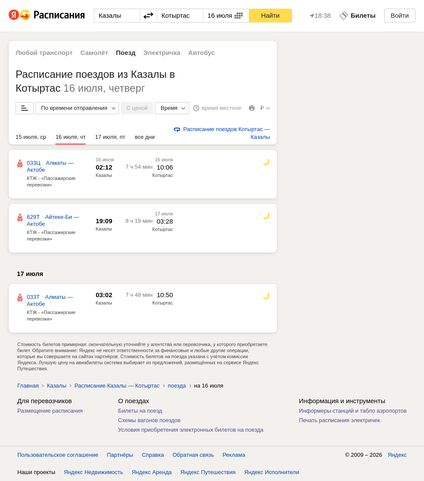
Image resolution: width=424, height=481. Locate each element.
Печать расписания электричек (339, 420)
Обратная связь (193, 455)
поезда (177, 385)
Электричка (161, 52)
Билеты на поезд (140, 410)
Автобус (201, 52)
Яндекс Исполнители (271, 472)
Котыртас (162, 175)
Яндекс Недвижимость (93, 472)
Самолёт (94, 52)
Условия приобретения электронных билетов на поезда (190, 429)
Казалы (104, 175)
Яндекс (397, 455)
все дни (144, 137)
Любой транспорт (44, 52)
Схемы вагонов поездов (149, 420)
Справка (153, 455)
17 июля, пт (110, 137)
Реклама (234, 455)
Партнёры (120, 455)
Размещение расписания (50, 410)
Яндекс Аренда (152, 472)
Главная (28, 385)
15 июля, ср (31, 137)
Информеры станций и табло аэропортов (353, 410)
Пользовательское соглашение (57, 455)
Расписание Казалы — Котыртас (117, 385)
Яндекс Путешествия (208, 472)
